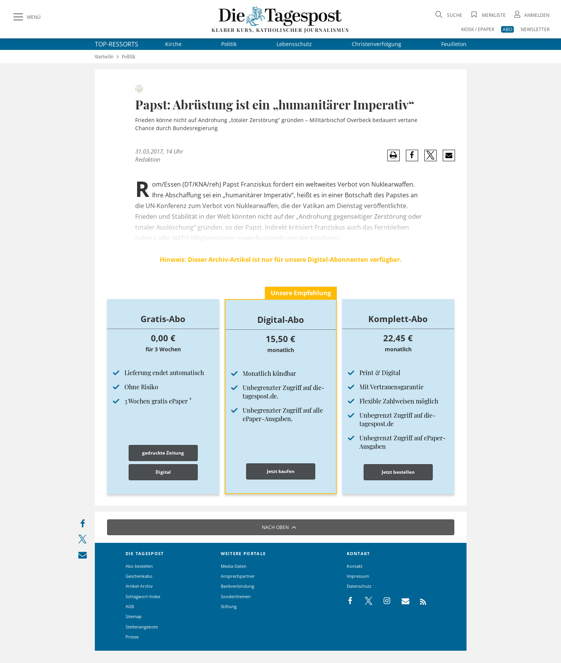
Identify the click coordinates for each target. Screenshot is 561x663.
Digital (163, 472)
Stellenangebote (142, 627)
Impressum (358, 576)
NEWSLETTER (535, 29)
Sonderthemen (236, 596)
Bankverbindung (237, 586)
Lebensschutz (294, 44)
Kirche (173, 44)
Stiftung (229, 606)
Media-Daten (234, 566)
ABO (507, 29)
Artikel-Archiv (139, 586)
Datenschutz (359, 586)
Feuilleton (454, 44)
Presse (132, 637)
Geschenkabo (139, 576)
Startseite (104, 57)
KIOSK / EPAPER (477, 29)
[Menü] (26, 17)
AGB (130, 606)
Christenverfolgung (376, 44)
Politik (229, 44)
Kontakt (354, 566)
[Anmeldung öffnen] (531, 15)
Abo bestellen (139, 566)
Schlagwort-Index (143, 596)
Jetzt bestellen (398, 472)
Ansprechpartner (238, 576)
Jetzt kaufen (281, 471)
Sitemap (134, 616)
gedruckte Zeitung (163, 453)
